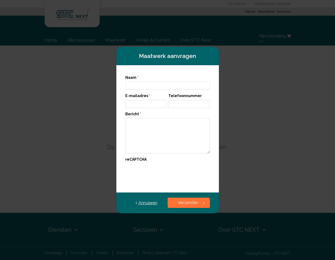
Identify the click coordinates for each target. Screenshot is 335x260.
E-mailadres (137, 96)
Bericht (133, 114)
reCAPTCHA (136, 159)
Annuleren (146, 202)
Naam (131, 77)
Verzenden (191, 202)
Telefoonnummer (185, 96)
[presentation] (164, 173)
